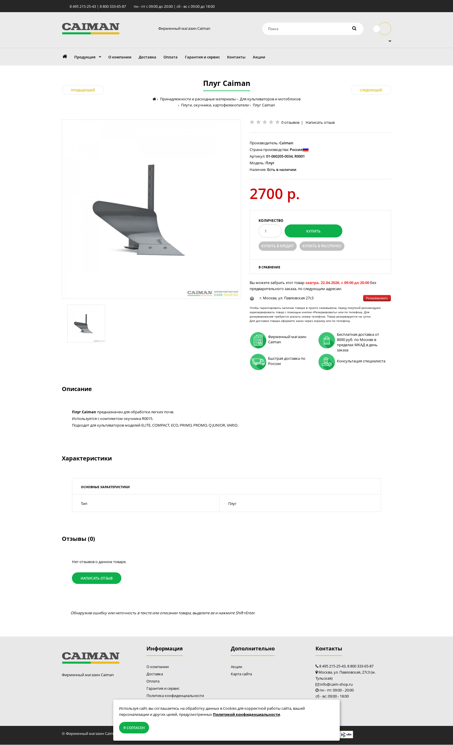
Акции (236, 667)
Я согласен (134, 727)
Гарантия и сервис (162, 688)
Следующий (371, 90)
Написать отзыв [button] (97, 578)
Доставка (154, 674)
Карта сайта (241, 674)
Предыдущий (83, 90)
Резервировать (377, 298)
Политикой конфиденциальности (246, 714)
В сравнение (269, 267)
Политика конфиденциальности (175, 695)
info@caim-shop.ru (336, 684)
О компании (157, 667)
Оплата (152, 681)
